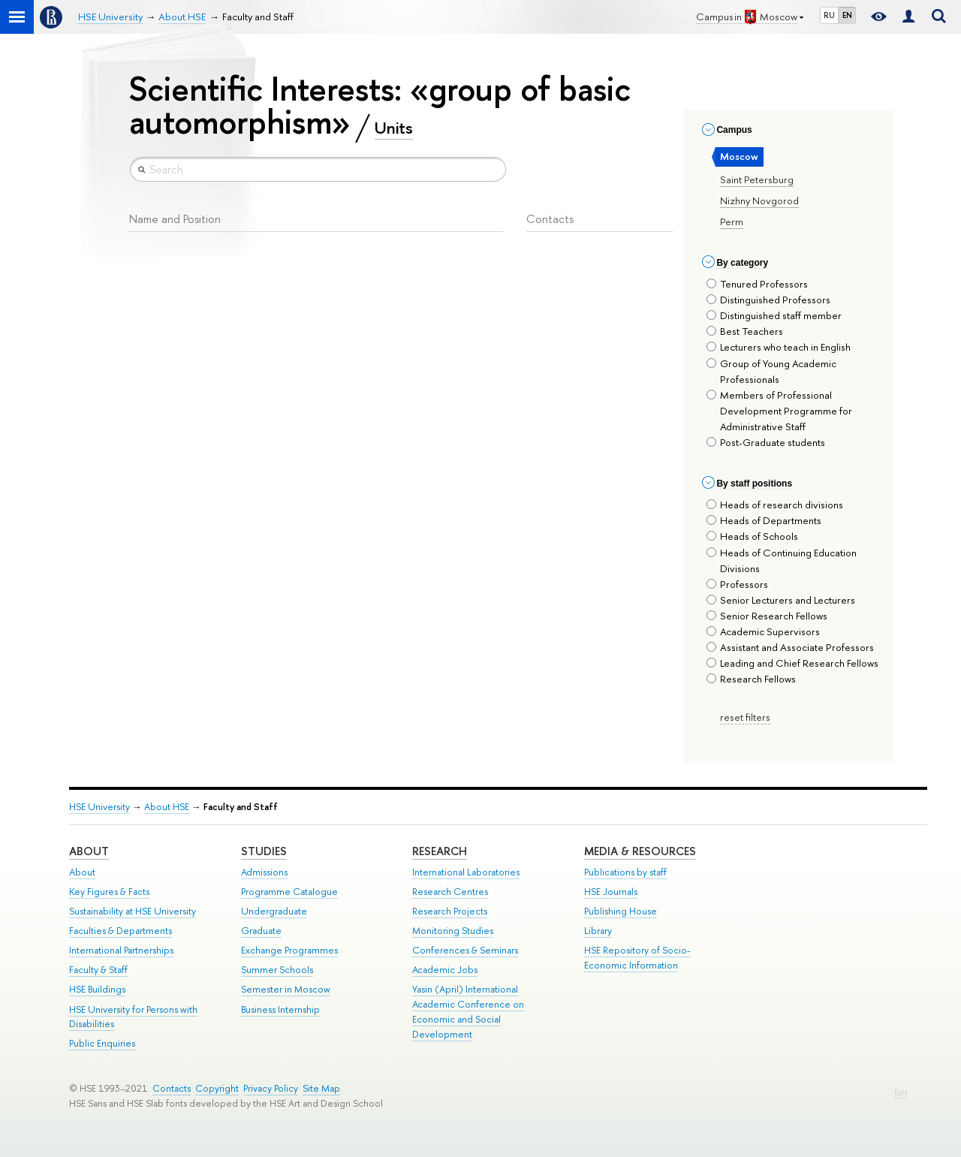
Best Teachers (744, 331)
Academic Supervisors (763, 631)
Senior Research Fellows (766, 615)
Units (394, 127)
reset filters (745, 717)
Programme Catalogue (289, 891)
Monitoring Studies (452, 930)
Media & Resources (640, 851)
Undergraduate (274, 911)
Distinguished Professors (768, 299)
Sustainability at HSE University (132, 911)
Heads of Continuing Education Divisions (781, 560)
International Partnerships (121, 950)
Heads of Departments (763, 520)
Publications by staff (625, 872)
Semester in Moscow (285, 989)
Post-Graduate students (765, 442)
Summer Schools (277, 969)
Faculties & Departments (120, 930)
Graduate (261, 930)
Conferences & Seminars (465, 950)
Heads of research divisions (774, 504)
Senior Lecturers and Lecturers (780, 600)
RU (829, 15)
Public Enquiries (102, 1043)
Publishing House (620, 911)
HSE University (99, 806)
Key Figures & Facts (109, 891)
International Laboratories (466, 872)
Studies (264, 851)
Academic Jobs (444, 969)
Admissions (264, 872)
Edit (900, 1093)
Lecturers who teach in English (778, 347)
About (89, 851)
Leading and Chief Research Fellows (792, 663)
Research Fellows (751, 678)
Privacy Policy (270, 1088)
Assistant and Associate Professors (790, 647)
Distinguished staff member (774, 315)
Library (598, 930)
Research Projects (449, 911)
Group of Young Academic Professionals (771, 371)
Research (439, 851)
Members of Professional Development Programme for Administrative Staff (779, 410)
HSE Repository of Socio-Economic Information (637, 958)
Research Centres (450, 891)
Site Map (321, 1088)
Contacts (171, 1088)
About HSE (166, 806)
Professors (737, 584)
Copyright (217, 1088)
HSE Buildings (97, 989)
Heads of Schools (752, 536)
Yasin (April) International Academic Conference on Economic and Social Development (468, 1011)
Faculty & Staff (98, 969)
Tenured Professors (757, 284)
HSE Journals (610, 891)
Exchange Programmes (289, 950)
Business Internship (280, 1009)
